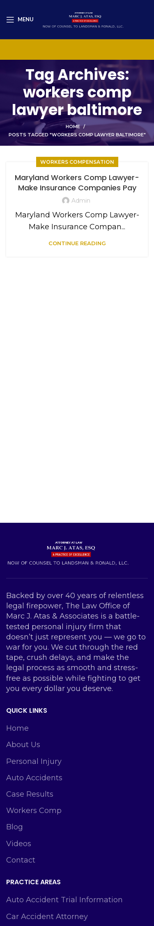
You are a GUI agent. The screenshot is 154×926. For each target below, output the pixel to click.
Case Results (29, 794)
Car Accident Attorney (47, 916)
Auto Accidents (34, 777)
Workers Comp (34, 810)
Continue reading (77, 243)
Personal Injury (34, 761)
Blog (14, 826)
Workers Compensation (77, 162)
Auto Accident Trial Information (64, 899)
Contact (20, 860)
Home (73, 126)
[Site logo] (83, 18)
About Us (23, 744)
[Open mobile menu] (20, 19)
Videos (18, 843)
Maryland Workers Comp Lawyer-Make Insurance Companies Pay (77, 182)
